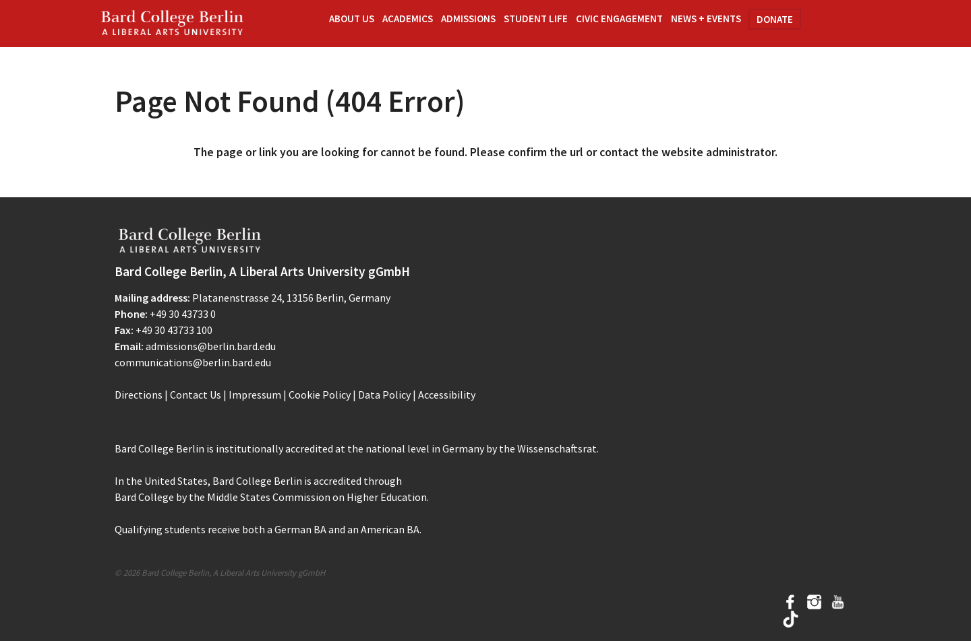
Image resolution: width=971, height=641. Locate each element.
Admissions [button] (468, 18)
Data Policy (384, 394)
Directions (139, 394)
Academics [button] (407, 18)
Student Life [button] (536, 18)
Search (833, 22)
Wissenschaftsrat (557, 448)
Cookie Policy (320, 394)
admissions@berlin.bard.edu (211, 346)
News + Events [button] (706, 18)
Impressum (255, 394)
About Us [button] (351, 18)
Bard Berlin (172, 23)
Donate (775, 19)
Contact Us (195, 394)
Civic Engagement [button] (619, 18)
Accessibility (446, 394)
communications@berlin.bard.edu (193, 362)
